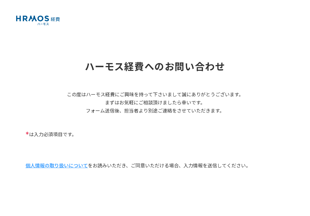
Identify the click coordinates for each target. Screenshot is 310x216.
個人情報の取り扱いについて (56, 165)
